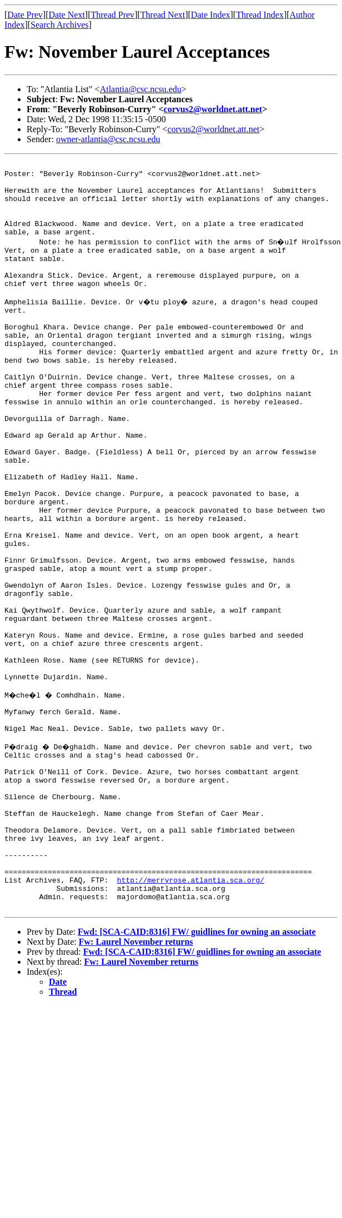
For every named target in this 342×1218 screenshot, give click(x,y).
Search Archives (59, 24)
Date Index (210, 14)
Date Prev (25, 14)
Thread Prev (112, 14)
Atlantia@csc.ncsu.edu (141, 89)
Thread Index (260, 14)
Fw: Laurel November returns (136, 1083)
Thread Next (162, 14)
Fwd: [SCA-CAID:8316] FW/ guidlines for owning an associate (197, 1073)
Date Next (67, 14)
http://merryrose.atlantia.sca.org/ (190, 1016)
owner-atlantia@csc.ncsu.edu (108, 139)
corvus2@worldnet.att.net (213, 109)
